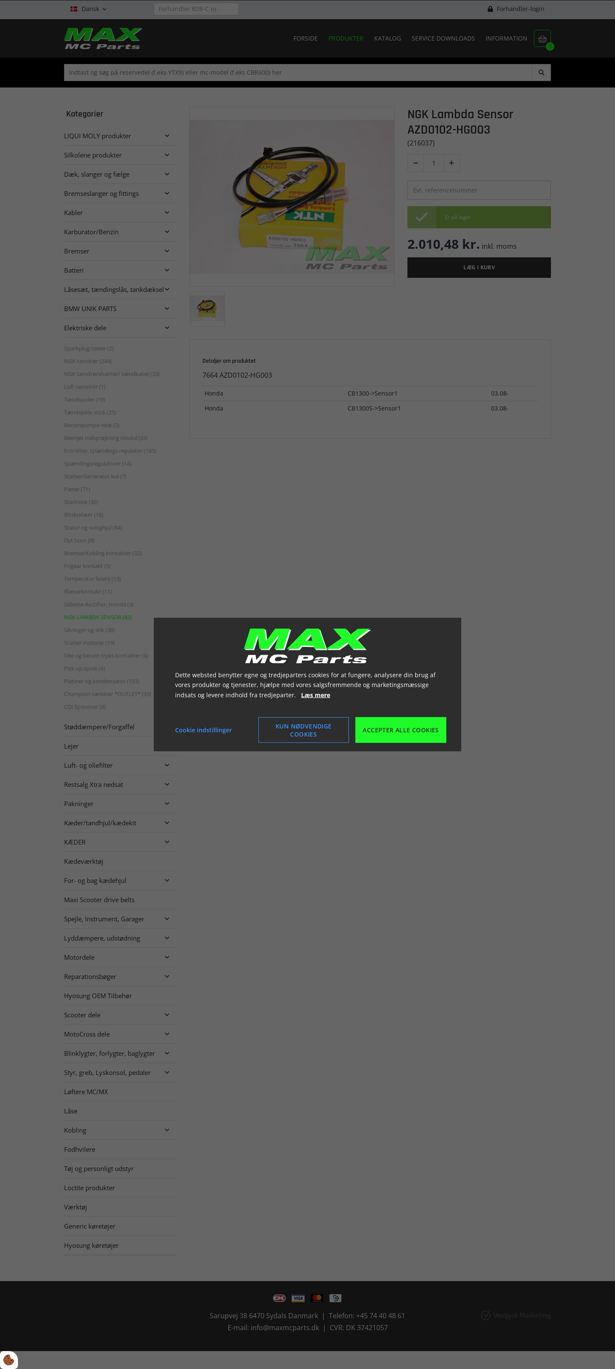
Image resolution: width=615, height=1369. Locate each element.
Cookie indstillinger (203, 730)
